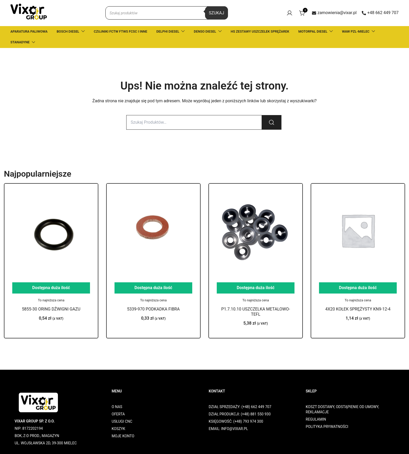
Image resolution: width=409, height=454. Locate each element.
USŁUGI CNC (122, 421)
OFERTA (118, 414)
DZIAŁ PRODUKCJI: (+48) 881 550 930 (240, 414)
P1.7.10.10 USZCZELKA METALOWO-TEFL (255, 311)
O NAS (117, 407)
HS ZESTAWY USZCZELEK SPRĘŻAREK (260, 31)
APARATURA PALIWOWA (28, 31)
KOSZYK (118, 429)
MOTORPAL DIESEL (312, 31)
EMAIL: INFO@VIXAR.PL (228, 429)
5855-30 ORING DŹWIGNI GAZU (51, 309)
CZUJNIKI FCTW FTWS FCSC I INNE (120, 31)
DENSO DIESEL (205, 31)
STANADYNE (20, 42)
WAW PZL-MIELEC (356, 31)
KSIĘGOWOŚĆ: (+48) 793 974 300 (236, 421)
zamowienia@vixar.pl (334, 12)
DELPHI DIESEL (168, 31)
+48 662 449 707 (380, 12)
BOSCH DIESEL (68, 31)
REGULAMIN (316, 419)
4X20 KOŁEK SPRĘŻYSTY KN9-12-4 (357, 309)
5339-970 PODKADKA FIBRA (153, 309)
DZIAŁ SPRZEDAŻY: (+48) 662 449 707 (240, 407)
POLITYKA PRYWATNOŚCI (327, 427)
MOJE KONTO (123, 436)
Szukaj (216, 12)
